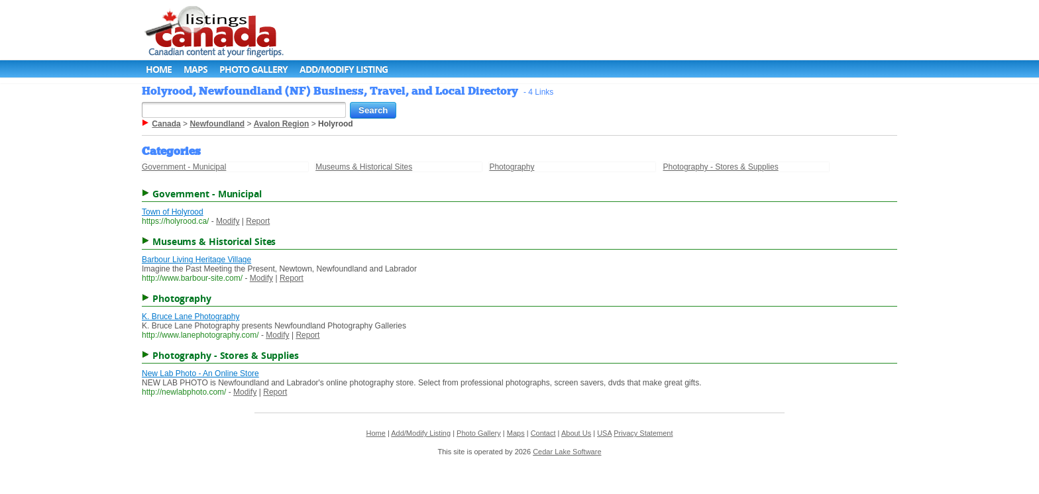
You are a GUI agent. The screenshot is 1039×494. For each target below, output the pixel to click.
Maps (195, 69)
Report (258, 221)
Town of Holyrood (172, 212)
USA (604, 433)
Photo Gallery (253, 69)
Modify (227, 221)
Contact (543, 433)
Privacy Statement (643, 433)
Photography (511, 167)
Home (159, 69)
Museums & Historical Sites (363, 167)
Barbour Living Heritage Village (196, 259)
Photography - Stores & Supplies (721, 167)
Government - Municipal (184, 167)
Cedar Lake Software (567, 452)
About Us (576, 433)
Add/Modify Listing (344, 69)
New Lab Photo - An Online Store (200, 373)
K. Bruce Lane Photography (190, 316)
